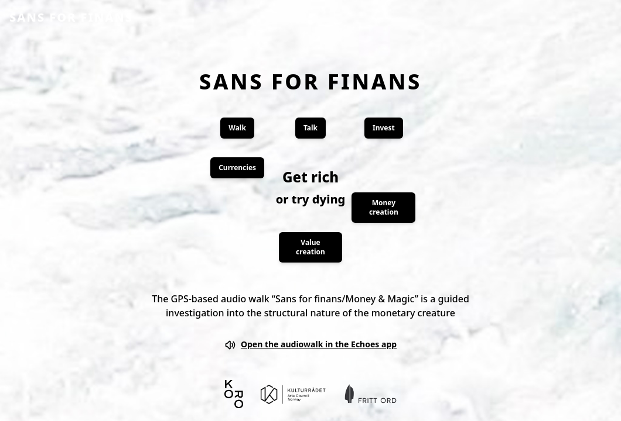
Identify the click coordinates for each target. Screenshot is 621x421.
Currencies (237, 167)
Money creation (383, 207)
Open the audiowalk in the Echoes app (310, 345)
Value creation (310, 247)
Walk (237, 128)
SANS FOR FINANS (71, 17)
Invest (384, 128)
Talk (310, 128)
